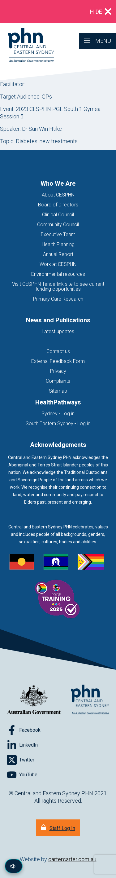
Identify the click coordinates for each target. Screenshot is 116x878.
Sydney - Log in (58, 414)
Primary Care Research (58, 299)
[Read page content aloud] (14, 866)
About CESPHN (58, 195)
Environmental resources (58, 274)
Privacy (58, 371)
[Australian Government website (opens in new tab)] (34, 700)
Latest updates (58, 331)
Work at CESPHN (58, 264)
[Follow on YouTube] (22, 775)
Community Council (58, 224)
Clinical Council (58, 215)
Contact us (58, 351)
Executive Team (58, 234)
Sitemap (58, 391)
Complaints (58, 381)
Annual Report (58, 254)
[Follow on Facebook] (24, 730)
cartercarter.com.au (72, 859)
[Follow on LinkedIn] (22, 745)
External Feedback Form (58, 361)
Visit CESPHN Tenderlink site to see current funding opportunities (58, 286)
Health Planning (58, 244)
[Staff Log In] (58, 827)
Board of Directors (58, 205)
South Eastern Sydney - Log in (58, 423)
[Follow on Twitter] (20, 760)
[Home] (27, 45)
